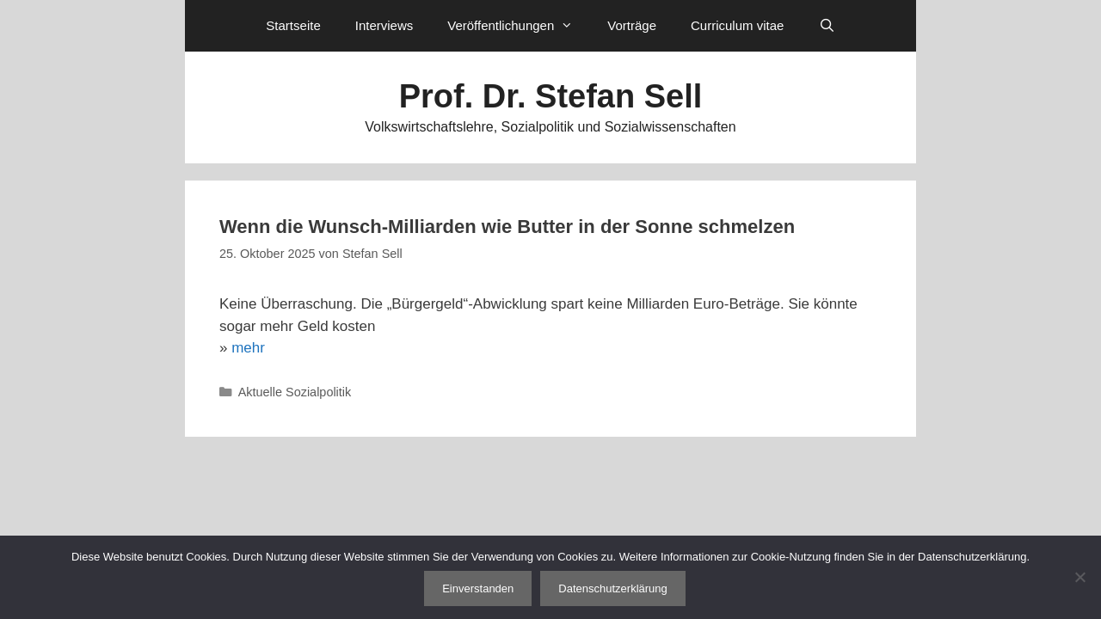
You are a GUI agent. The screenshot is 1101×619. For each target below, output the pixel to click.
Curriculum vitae (737, 25)
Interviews (384, 25)
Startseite (293, 25)
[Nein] (1079, 576)
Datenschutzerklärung (612, 588)
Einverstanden (478, 588)
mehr (248, 348)
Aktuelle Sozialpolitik (295, 392)
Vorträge (631, 25)
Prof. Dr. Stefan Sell (551, 96)
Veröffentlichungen (518, 26)
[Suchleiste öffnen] (826, 26)
